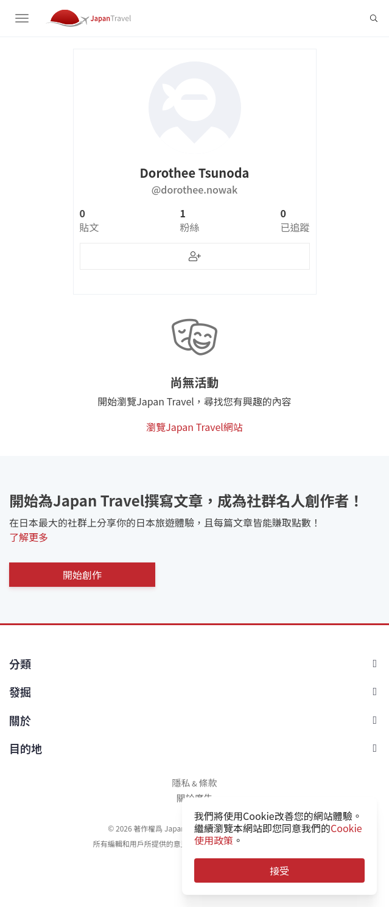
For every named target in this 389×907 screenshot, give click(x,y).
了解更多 (28, 537)
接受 (279, 870)
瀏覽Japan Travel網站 (194, 426)
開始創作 (82, 574)
